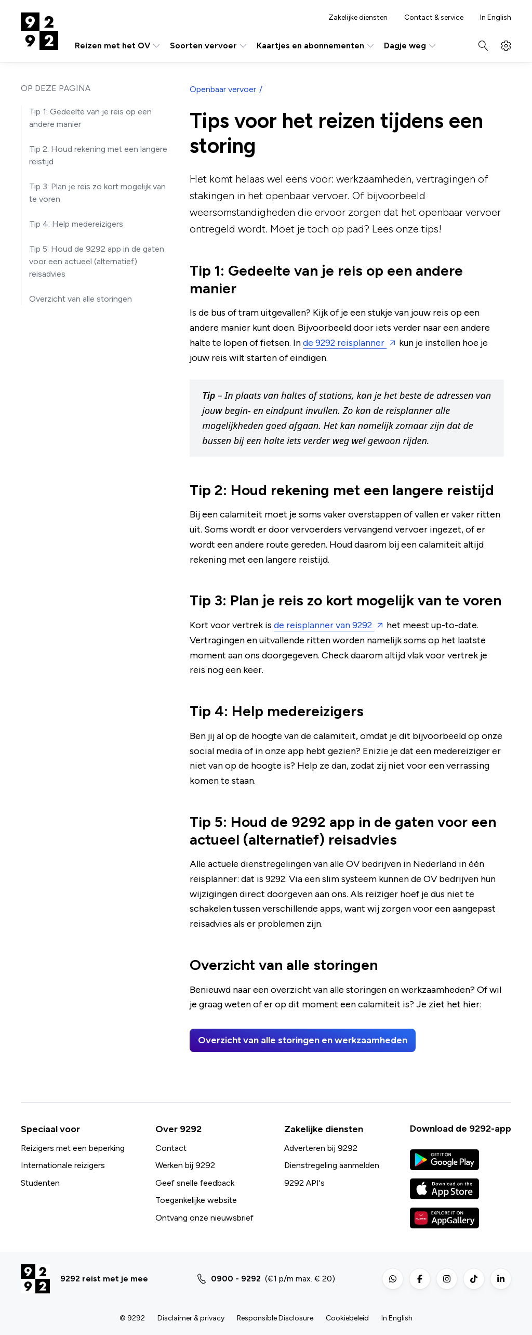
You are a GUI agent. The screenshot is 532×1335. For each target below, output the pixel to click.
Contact (171, 1148)
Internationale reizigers (63, 1165)
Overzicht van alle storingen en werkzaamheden (302, 1040)
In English (495, 18)
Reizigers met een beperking (73, 1148)
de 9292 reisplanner (345, 342)
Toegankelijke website (196, 1200)
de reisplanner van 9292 (324, 625)
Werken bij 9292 (185, 1165)
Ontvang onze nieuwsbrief (204, 1218)
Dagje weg (410, 46)
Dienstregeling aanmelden (331, 1165)
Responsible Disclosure (275, 1318)
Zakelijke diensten (358, 18)
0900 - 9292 (236, 1279)
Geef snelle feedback (194, 1183)
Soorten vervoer (209, 46)
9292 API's (304, 1183)
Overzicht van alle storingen (80, 299)
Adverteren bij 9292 (320, 1148)
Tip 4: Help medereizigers (76, 224)
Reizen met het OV (118, 46)
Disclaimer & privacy (190, 1318)
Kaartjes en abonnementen (316, 46)
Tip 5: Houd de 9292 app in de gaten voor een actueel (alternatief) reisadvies (96, 261)
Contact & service (433, 18)
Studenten (40, 1183)
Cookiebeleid (347, 1318)
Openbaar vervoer (223, 89)
